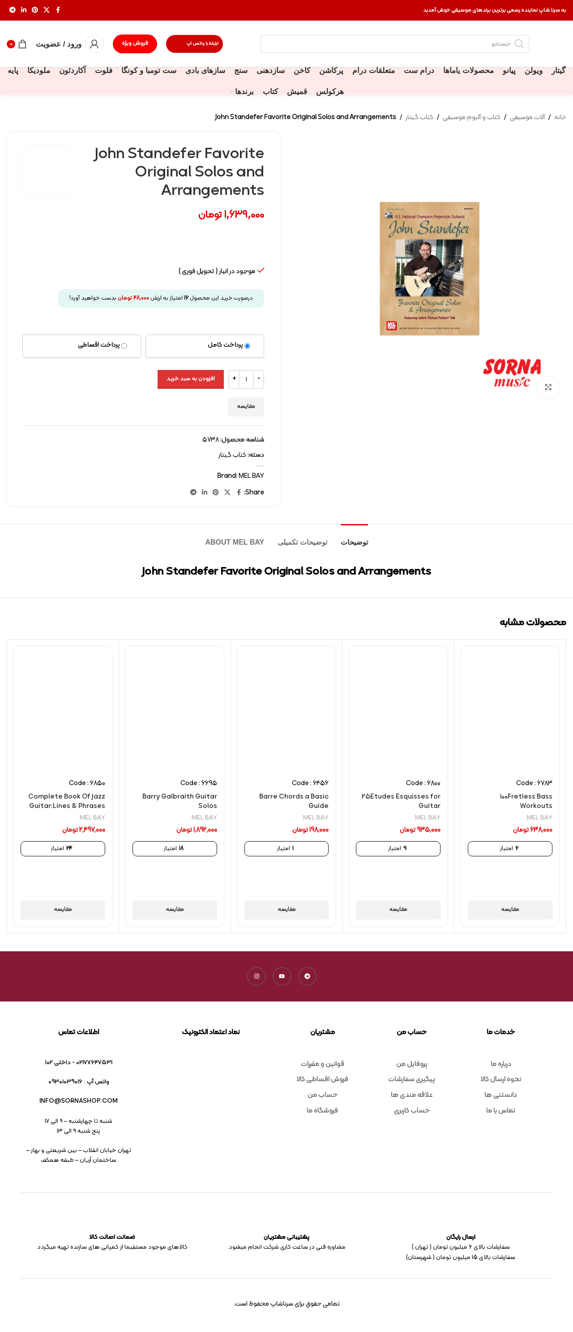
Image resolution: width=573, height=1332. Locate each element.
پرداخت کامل (225, 345)
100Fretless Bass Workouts (526, 802)
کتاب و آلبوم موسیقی (471, 117)
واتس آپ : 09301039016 (78, 1082)
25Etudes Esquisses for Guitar (401, 802)
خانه (560, 117)
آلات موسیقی (527, 117)
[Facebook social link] (57, 10)
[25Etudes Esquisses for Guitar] (398, 709)
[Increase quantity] (233, 379)
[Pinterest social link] (35, 10)
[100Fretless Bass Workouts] (510, 709)
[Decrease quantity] (258, 379)
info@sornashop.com (78, 1101)
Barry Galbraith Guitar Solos (179, 802)
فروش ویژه (135, 43)
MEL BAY (251, 476)
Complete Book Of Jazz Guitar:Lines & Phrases (66, 802)
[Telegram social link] (12, 10)
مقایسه (246, 406)
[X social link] (46, 10)
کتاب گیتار (419, 117)
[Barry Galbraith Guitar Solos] (175, 709)
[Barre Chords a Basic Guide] (287, 709)
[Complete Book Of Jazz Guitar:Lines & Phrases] (63, 709)
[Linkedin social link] (23, 10)
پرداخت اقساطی (99, 345)
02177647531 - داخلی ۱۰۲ (78, 1062)
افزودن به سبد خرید (191, 378)
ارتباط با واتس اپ (194, 44)
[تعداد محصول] (246, 379)
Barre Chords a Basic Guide (294, 802)
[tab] (354, 537)
